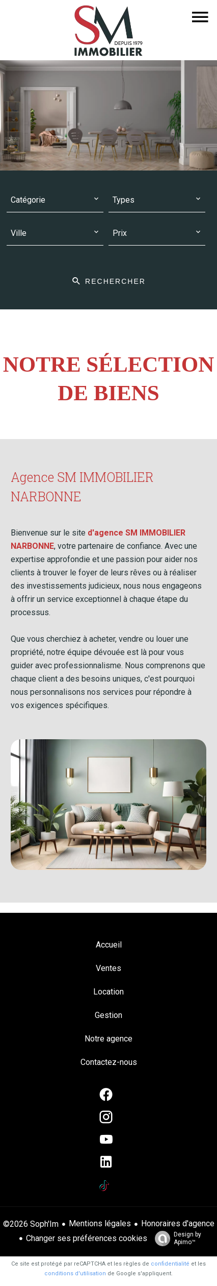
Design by (175, 1238)
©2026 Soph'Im (31, 1224)
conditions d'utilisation (75, 1273)
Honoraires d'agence (177, 1223)
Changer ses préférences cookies (86, 1238)
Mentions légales (100, 1223)
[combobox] (55, 200)
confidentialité (170, 1263)
